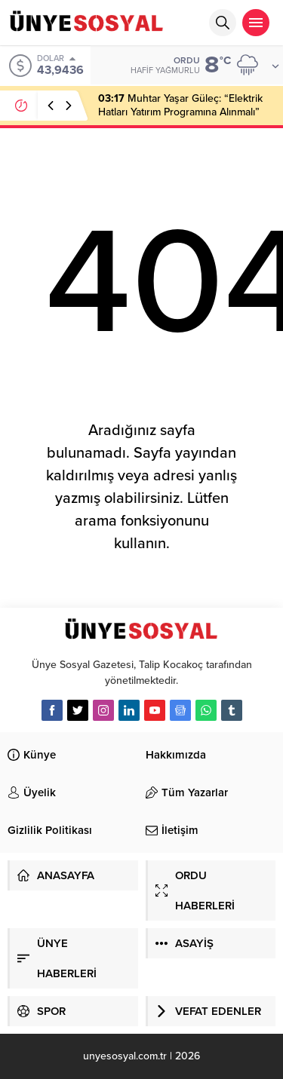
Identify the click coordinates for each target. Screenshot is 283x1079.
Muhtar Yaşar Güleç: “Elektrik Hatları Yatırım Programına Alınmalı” (180, 105)
